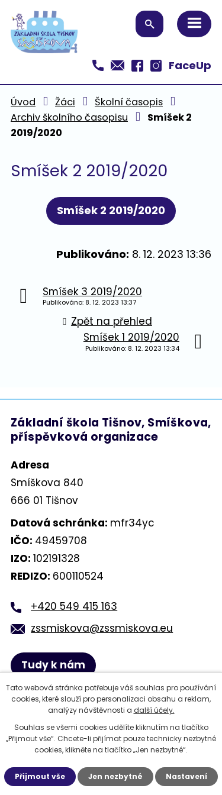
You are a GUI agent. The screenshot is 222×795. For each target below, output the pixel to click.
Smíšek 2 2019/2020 (111, 210)
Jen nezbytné (115, 776)
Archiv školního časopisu (69, 117)
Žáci (65, 102)
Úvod (23, 102)
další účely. (154, 710)
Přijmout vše (40, 776)
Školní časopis (129, 102)
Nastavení (186, 776)
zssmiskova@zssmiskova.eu (102, 628)
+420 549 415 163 (74, 606)
